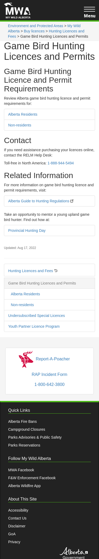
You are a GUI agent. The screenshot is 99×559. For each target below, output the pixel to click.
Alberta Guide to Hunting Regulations (40, 201)
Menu (89, 12)
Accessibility (18, 510)
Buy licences (34, 31)
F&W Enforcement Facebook (32, 478)
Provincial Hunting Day (27, 230)
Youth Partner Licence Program (34, 326)
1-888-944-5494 (61, 163)
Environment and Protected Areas (35, 26)
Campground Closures (26, 429)
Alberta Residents (22, 114)
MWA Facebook (21, 470)
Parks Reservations (24, 445)
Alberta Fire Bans (22, 421)
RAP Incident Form (49, 374)
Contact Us (17, 518)
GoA (12, 534)
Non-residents (19, 125)
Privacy (14, 542)
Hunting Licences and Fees (32, 270)
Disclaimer (16, 526)
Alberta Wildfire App (24, 486)
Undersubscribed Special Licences (36, 315)
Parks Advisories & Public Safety (35, 437)
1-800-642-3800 (50, 384)
